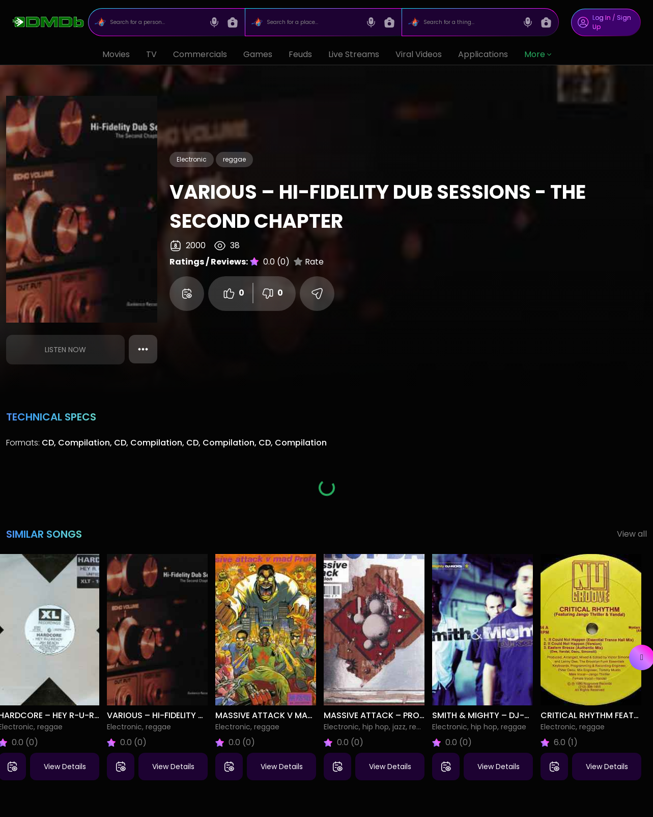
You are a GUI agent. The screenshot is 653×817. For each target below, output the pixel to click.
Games (257, 54)
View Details (65, 766)
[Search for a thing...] (469, 22)
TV (151, 54)
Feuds (300, 54)
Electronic (192, 159)
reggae (234, 159)
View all (632, 534)
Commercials (200, 54)
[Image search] (232, 22)
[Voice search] (214, 22)
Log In (601, 17)
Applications (483, 54)
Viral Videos (418, 54)
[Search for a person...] (156, 22)
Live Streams (353, 54)
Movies (116, 54)
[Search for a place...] (313, 22)
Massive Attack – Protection (389, 715)
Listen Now (65, 350)
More (537, 54)
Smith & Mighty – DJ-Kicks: (491, 715)
